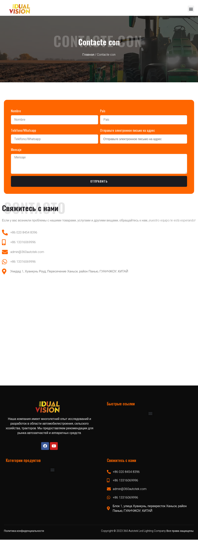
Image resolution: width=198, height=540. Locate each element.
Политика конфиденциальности (24, 531)
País (102, 110)
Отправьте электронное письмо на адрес (127, 130)
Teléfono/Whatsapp (23, 130)
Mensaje (16, 149)
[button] (191, 9)
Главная (88, 54)
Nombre (16, 110)
